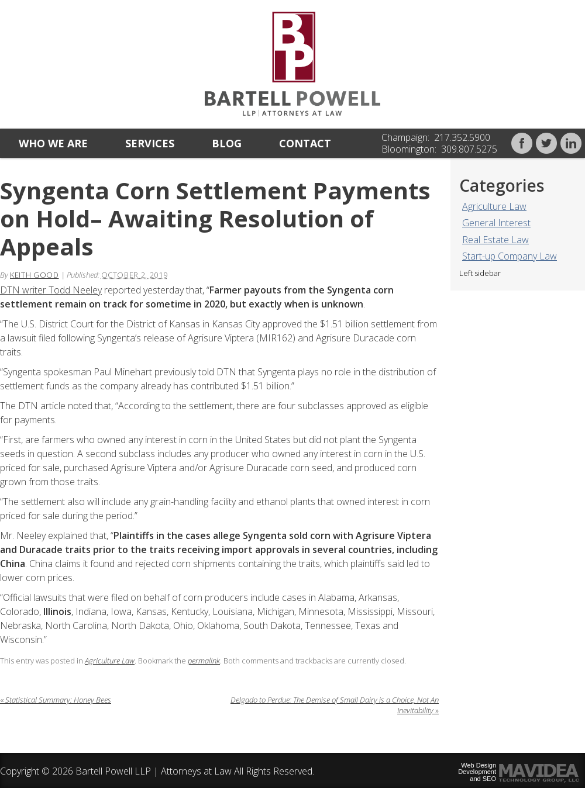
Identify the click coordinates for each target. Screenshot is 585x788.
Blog (227, 143)
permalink (204, 660)
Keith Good (34, 274)
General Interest (496, 222)
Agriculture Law (494, 206)
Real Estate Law (495, 239)
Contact (305, 143)
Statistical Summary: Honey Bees (55, 699)
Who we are (53, 143)
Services (149, 143)
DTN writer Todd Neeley (51, 290)
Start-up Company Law (509, 256)
